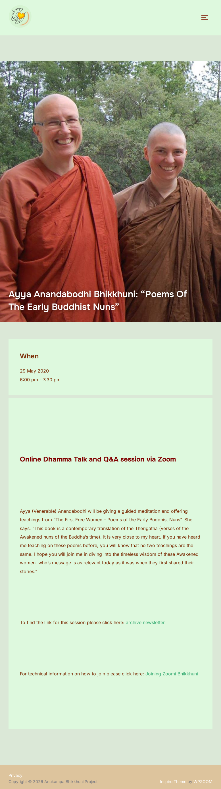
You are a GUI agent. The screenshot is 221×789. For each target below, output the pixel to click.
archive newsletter (145, 622)
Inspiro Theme (173, 781)
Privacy (15, 775)
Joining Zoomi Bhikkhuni (171, 674)
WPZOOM (202, 781)
